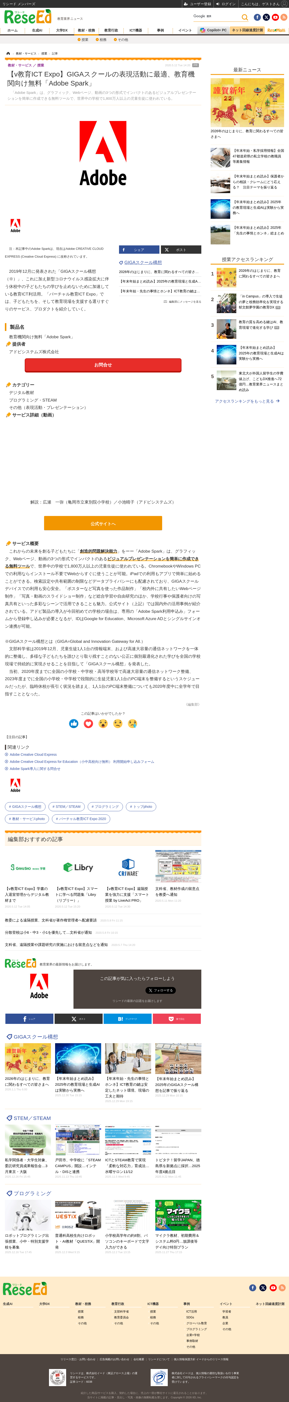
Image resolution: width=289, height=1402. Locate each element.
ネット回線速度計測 (270, 1304)
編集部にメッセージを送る (185, 301)
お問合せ (103, 364)
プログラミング (107, 807)
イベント (185, 30)
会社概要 (138, 1359)
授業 (85, 40)
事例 (160, 30)
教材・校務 (86, 30)
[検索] (217, 16)
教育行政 (111, 30)
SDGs (190, 1317)
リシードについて (159, 1359)
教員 (225, 1317)
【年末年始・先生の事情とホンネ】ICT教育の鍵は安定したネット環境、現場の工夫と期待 (188, 291)
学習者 (226, 1311)
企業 (225, 1323)
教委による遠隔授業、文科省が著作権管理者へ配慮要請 (64, 920)
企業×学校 (193, 1335)
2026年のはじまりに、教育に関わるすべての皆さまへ (160, 272)
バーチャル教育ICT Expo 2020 (82, 819)
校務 (103, 40)
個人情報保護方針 (184, 1359)
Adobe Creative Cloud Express (33, 754)
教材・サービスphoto (28, 819)
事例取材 (192, 1341)
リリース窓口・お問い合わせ (78, 1359)
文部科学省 (121, 1311)
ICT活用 (191, 1311)
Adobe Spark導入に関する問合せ (35, 769)
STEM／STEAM (68, 807)
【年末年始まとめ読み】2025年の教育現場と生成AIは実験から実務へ (172, 281)
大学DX (62, 30)
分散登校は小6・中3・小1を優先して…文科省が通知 (61, 932)
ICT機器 (136, 30)
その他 (123, 40)
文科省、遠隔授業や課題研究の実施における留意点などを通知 (70, 944)
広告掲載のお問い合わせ (114, 1359)
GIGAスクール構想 (143, 262)
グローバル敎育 (196, 1323)
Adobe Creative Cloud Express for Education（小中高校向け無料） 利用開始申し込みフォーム (82, 762)
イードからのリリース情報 (212, 1359)
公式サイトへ (103, 524)
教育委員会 (121, 1317)
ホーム (12, 30)
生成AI (37, 30)
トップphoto (142, 807)
